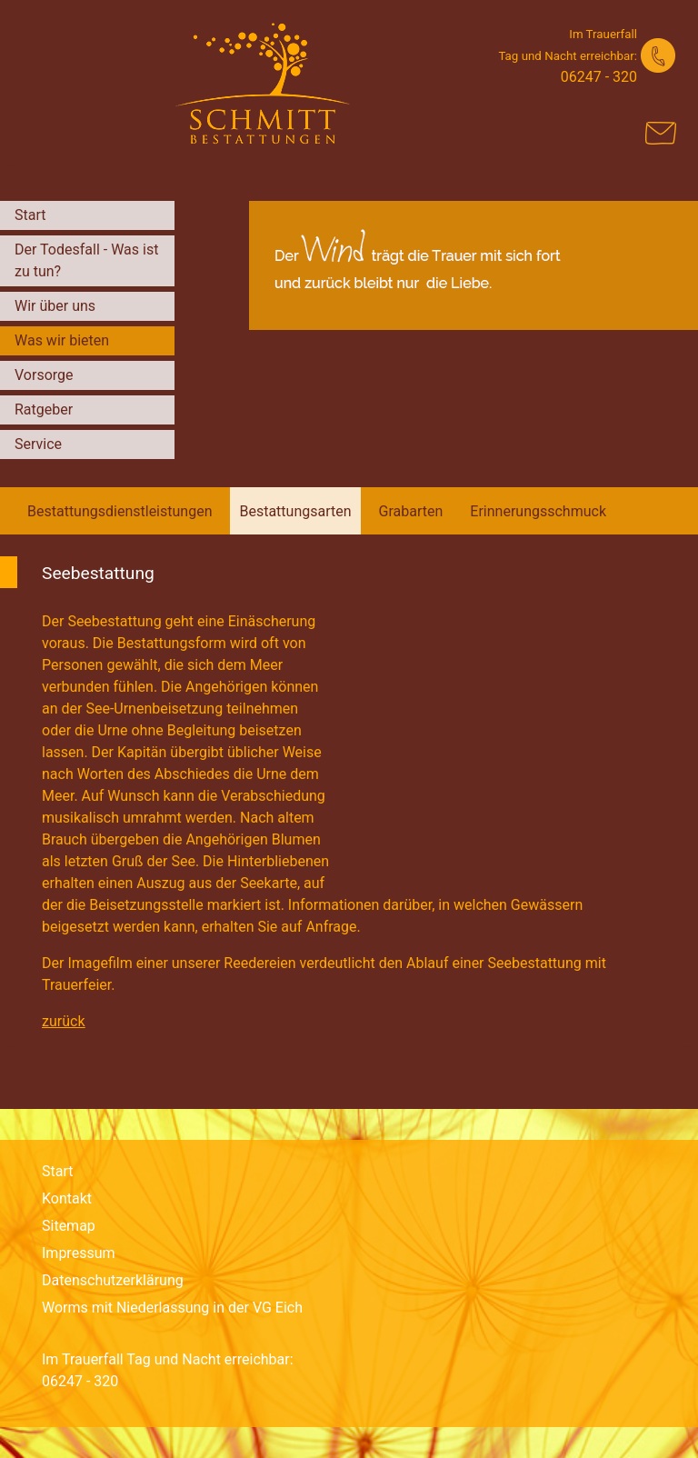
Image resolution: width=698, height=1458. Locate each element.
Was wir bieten (62, 340)
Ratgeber (44, 409)
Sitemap (68, 1225)
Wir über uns (55, 306)
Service (38, 444)
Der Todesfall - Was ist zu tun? (86, 260)
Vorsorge (44, 375)
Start (30, 215)
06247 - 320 (599, 76)
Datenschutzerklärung (113, 1280)
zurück (63, 1021)
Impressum (78, 1253)
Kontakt (67, 1198)
